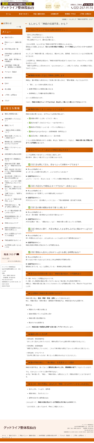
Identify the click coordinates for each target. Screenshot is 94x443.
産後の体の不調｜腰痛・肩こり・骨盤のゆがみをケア (13, 165)
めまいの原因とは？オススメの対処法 (13, 234)
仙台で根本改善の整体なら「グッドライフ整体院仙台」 (47, 442)
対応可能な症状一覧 (11, 49)
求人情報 (8, 89)
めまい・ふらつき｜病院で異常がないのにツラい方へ (13, 183)
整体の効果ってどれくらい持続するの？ (13, 137)
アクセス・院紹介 (70, 14)
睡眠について (9, 125)
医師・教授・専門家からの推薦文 (13, 60)
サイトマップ (6, 437)
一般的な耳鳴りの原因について (13, 131)
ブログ (7, 100)
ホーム (8, 14)
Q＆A (6, 83)
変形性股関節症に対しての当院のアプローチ (13, 217)
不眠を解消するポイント (13, 240)
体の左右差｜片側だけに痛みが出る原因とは (13, 177)
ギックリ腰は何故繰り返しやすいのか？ (13, 211)
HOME (64, 19)
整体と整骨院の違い (11, 114)
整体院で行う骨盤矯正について (13, 160)
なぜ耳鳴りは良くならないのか (13, 246)
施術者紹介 (8, 77)
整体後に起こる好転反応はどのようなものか (13, 142)
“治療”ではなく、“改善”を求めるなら (13, 194)
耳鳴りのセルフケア (11, 223)
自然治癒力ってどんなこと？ (13, 119)
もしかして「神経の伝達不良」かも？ (13, 200)
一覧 (19, 27)
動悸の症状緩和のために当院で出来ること (13, 229)
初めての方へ (24, 14)
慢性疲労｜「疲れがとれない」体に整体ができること (13, 188)
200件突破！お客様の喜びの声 (54, 14)
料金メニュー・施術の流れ (39, 14)
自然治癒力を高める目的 (13, 154)
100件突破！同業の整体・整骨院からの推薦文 (13, 66)
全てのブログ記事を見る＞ (14, 261)
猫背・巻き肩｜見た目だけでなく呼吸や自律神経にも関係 (13, 171)
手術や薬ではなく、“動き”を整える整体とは (12, 206)
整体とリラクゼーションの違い (13, 148)
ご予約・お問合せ (85, 14)
